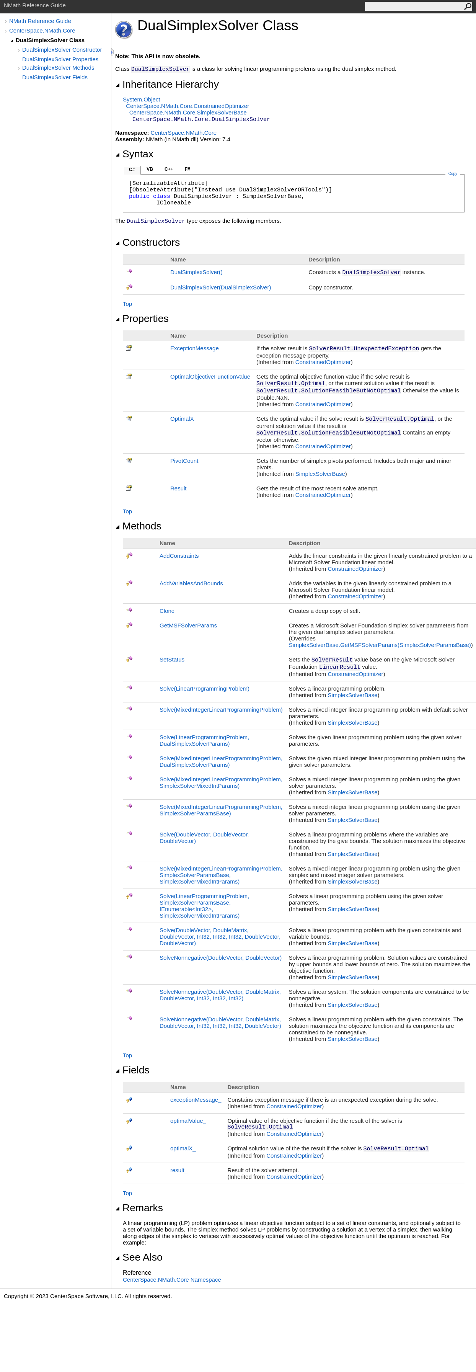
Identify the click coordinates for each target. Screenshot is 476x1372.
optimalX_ (183, 1148)
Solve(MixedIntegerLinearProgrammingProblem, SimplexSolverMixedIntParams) (221, 782)
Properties (142, 318)
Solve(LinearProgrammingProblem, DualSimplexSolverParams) (204, 740)
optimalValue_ (188, 1120)
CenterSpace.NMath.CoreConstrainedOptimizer (187, 106)
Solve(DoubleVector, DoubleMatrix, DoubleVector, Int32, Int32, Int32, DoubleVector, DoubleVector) (220, 936)
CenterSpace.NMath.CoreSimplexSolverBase (188, 112)
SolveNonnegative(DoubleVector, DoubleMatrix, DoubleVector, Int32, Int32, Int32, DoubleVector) (220, 1022)
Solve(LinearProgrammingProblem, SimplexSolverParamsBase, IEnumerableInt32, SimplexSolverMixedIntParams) (204, 906)
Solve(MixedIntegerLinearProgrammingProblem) (221, 709)
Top (127, 304)
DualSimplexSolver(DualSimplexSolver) (220, 287)
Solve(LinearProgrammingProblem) (204, 688)
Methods (138, 526)
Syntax (134, 154)
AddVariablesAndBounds (191, 583)
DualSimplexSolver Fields (55, 77)
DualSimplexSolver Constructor (62, 49)
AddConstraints (179, 555)
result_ (178, 1170)
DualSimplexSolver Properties (60, 59)
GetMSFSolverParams (188, 625)
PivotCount (184, 460)
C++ (169, 169)
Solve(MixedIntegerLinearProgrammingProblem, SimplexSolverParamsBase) (221, 810)
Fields (132, 1070)
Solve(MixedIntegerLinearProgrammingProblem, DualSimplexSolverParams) (221, 761)
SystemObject (141, 99)
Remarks (139, 1208)
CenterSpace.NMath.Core (42, 30)
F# (187, 169)
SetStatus (172, 659)
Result (178, 488)
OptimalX (182, 418)
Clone (167, 611)
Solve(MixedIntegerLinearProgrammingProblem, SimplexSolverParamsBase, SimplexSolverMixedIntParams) (221, 875)
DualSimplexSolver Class (50, 40)
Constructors (147, 242)
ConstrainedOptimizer (323, 362)
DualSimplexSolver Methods (58, 67)
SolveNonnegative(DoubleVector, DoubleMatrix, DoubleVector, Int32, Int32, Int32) (220, 994)
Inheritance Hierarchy (167, 84)
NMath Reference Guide (40, 21)
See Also (139, 1257)
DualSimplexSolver (196, 272)
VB (150, 169)
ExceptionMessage (194, 348)
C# (132, 169)
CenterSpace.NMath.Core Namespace (172, 1279)
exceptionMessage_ (195, 1099)
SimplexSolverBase (320, 473)
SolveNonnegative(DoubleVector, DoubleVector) (221, 957)
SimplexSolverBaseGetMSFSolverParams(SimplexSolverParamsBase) (380, 645)
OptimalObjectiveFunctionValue (210, 376)
